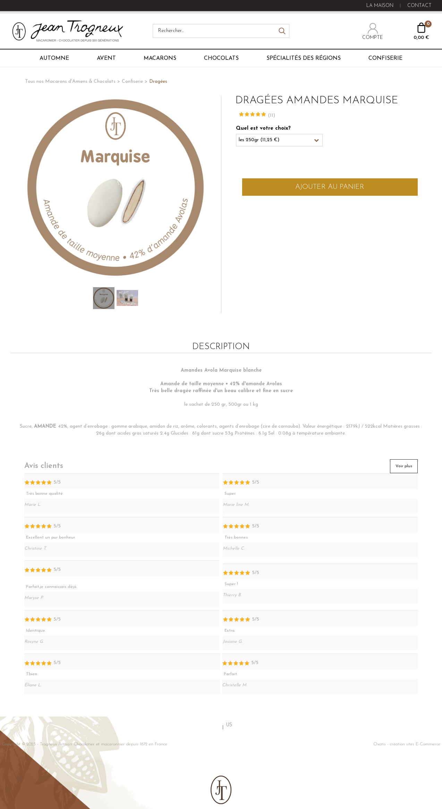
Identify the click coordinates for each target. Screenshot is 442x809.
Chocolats (221, 58)
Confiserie (385, 58)
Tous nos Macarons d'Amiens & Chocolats (70, 81)
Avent (106, 58)
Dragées (158, 81)
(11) (271, 115)
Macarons (160, 58)
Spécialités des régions (303, 58)
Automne (54, 58)
